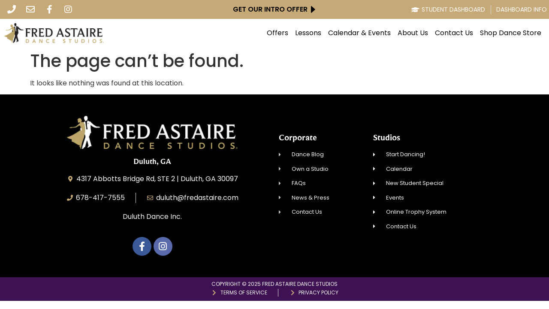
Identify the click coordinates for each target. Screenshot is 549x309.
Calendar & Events (359, 33)
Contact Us (454, 33)
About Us (413, 33)
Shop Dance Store (510, 33)
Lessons (308, 33)
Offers (277, 33)
